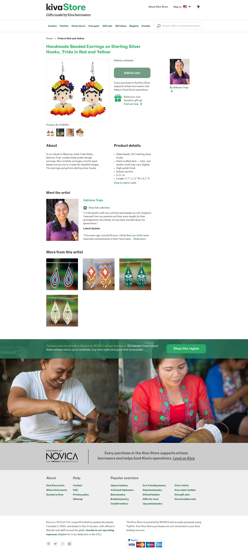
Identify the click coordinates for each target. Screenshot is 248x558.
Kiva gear (94, 26)
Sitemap (78, 499)
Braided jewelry (120, 499)
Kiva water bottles (185, 490)
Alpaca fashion (119, 485)
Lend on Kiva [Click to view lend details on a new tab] (184, 458)
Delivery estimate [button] (123, 60)
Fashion (64, 26)
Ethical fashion (151, 495)
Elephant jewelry (152, 490)
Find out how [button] (133, 104)
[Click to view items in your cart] (198, 7)
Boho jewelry (118, 495)
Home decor (78, 26)
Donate (146, 26)
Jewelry (52, 26)
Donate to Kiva (54, 495)
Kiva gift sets (182, 495)
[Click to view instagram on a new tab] (63, 543)
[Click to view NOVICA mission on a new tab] (62, 456)
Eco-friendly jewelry (154, 485)
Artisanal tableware (122, 490)
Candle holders (119, 504)
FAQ (75, 490)
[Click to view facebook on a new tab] (70, 543)
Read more (140, 239)
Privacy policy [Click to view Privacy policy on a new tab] (81, 495)
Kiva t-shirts (182, 485)
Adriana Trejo (93, 200)
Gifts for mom (151, 499)
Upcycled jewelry (152, 504)
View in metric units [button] (125, 183)
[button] (159, 27)
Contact (77, 485)
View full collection (96, 208)
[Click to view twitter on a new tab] (56, 543)
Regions (134, 26)
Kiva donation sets (185, 499)
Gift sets (107, 26)
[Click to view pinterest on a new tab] (49, 543)
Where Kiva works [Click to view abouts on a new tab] (56, 490)
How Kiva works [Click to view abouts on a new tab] (55, 485)
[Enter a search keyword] (178, 26)
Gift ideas (120, 26)
